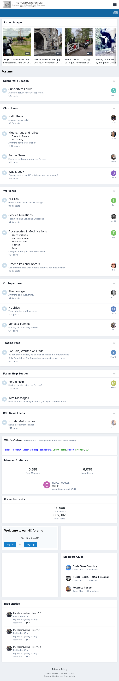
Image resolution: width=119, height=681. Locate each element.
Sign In (10, 544)
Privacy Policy (59, 669)
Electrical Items (19, 241)
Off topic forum (13, 283)
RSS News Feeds (14, 413)
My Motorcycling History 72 (27, 613)
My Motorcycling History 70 (27, 646)
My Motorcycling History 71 (26, 630)
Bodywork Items (20, 235)
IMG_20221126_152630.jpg (47, 59)
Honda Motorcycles (21, 421)
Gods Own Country (84, 566)
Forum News (16, 155)
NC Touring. (18, 139)
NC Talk (13, 199)
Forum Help (16, 381)
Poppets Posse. (82, 587)
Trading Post (11, 342)
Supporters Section (16, 80)
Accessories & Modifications (27, 231)
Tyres (14, 248)
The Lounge (16, 291)
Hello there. (16, 116)
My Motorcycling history (25, 619)
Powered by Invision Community (59, 676)
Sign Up (31, 544)
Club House (10, 108)
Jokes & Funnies (19, 323)
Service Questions (20, 215)
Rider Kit (16, 244)
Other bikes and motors (24, 264)
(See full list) (69, 440)
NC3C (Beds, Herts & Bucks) (90, 577)
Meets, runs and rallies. (23, 132)
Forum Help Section (16, 373)
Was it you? (16, 171)
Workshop (9, 190)
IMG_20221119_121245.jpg (77, 59)
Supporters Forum (20, 89)
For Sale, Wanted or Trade (25, 351)
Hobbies (14, 307)
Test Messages (18, 398)
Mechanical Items (21, 238)
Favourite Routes (20, 136)
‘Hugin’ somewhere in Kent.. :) (18, 59)
